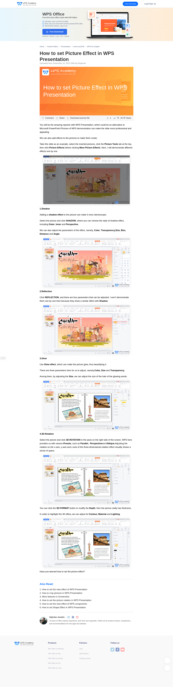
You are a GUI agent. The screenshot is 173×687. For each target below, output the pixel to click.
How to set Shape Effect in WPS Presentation (63, 607)
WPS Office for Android (55, 658)
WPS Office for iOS (54, 663)
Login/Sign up (150, 4)
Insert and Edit (78, 47)
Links (81, 649)
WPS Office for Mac (54, 653)
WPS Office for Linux (54, 668)
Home (42, 47)
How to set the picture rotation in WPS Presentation (65, 600)
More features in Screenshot (54, 596)
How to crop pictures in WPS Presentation (61, 593)
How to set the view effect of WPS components (63, 604)
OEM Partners (83, 653)
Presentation (66, 47)
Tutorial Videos (52, 47)
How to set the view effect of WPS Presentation (63, 589)
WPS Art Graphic (93, 47)
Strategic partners (85, 658)
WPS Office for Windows (56, 649)
